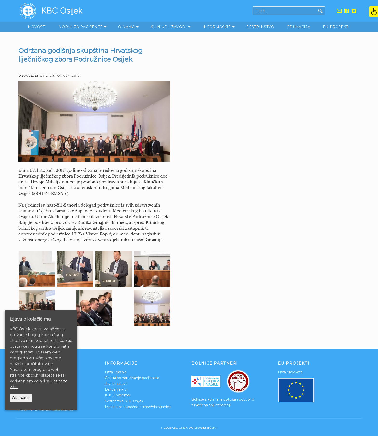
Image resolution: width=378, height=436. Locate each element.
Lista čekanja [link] (116, 372)
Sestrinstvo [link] (260, 27)
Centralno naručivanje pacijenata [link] (132, 378)
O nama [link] (126, 27)
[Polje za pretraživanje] (284, 11)
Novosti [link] (37, 27)
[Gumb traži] (320, 11)
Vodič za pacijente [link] (81, 27)
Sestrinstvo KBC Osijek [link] (124, 401)
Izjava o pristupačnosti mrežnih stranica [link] (138, 407)
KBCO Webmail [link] (118, 395)
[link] (373, 11)
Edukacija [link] (298, 27)
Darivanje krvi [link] (116, 389)
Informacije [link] (216, 27)
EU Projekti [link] (336, 27)
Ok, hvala (21, 398)
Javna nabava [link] (116, 383)
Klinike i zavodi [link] (168, 27)
